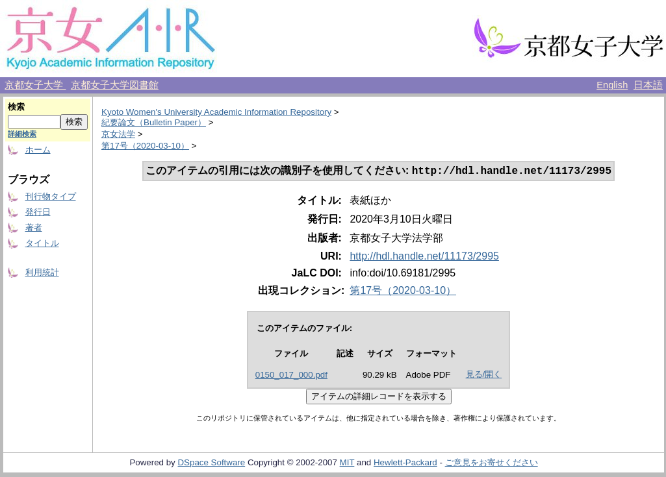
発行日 (38, 212)
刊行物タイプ (50, 196)
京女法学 (118, 134)
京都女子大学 (35, 85)
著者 (33, 227)
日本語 (648, 85)
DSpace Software (211, 464)
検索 (16, 107)
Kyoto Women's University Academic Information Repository (216, 112)
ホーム (38, 149)
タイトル (42, 243)
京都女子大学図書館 (115, 85)
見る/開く (484, 375)
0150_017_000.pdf (291, 376)
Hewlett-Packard (405, 464)
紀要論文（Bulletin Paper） (153, 122)
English (612, 85)
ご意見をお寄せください (491, 464)
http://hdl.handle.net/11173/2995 (424, 257)
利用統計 (42, 272)
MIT (347, 464)
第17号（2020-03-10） (145, 146)
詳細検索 (22, 134)
